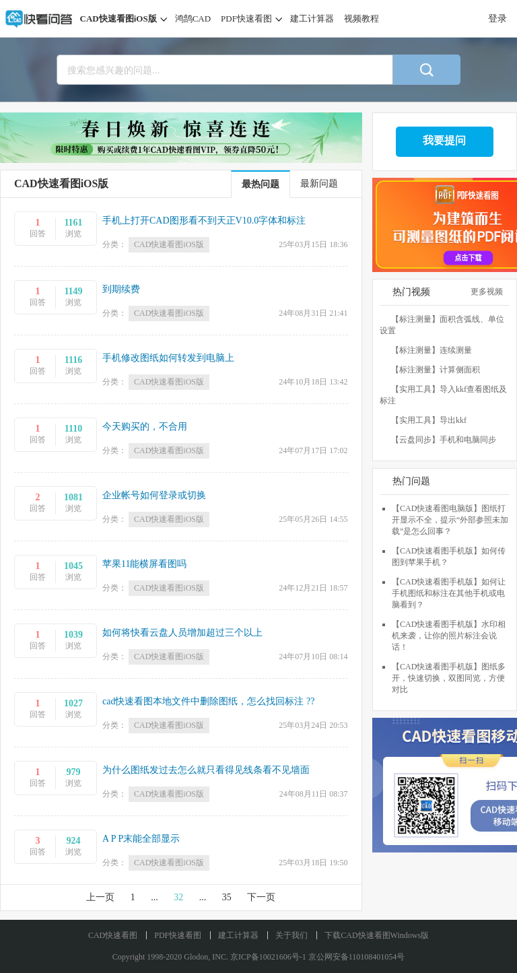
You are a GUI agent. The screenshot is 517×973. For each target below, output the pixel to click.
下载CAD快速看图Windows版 (376, 935)
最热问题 (260, 184)
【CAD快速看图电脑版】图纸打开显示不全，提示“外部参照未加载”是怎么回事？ (450, 520)
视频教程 (361, 18)
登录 (497, 18)
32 (178, 897)
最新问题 (319, 183)
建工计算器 (312, 18)
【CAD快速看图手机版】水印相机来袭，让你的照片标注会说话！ (449, 635)
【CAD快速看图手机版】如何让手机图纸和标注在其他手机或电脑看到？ (449, 593)
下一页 (261, 897)
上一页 (100, 897)
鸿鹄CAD (193, 18)
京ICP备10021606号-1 (268, 957)
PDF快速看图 (246, 18)
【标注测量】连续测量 (431, 350)
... (154, 897)
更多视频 (490, 291)
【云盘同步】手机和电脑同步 (443, 439)
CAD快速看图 (112, 935)
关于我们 (291, 935)
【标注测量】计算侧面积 (435, 369)
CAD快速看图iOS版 (118, 18)
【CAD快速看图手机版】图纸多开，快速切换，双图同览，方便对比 (449, 678)
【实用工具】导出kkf (429, 420)
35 (227, 897)
